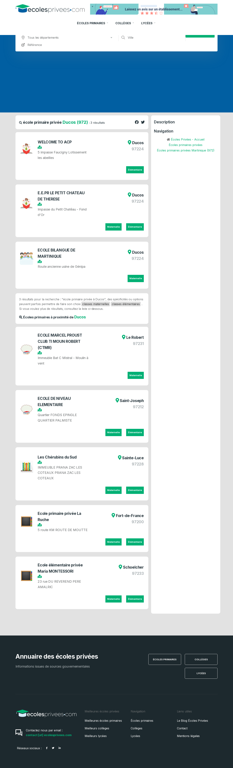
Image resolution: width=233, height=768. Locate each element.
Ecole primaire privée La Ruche (60, 516)
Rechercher (200, 32)
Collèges (125, 19)
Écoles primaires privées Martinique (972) (185, 150)
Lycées (148, 19)
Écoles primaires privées (185, 145)
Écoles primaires (142, 720)
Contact (182, 728)
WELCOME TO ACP (56, 142)
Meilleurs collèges (97, 728)
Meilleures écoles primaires (103, 720)
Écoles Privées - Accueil (187, 139)
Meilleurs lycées (96, 736)
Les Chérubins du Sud (58, 457)
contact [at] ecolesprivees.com (49, 735)
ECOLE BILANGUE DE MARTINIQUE (57, 253)
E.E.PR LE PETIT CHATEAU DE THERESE (62, 196)
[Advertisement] (116, 78)
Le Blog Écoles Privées (192, 720)
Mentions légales (188, 736)
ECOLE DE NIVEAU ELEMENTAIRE (55, 401)
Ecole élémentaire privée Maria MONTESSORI (61, 568)
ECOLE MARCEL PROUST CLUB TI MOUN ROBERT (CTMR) (61, 341)
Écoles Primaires (93, 19)
